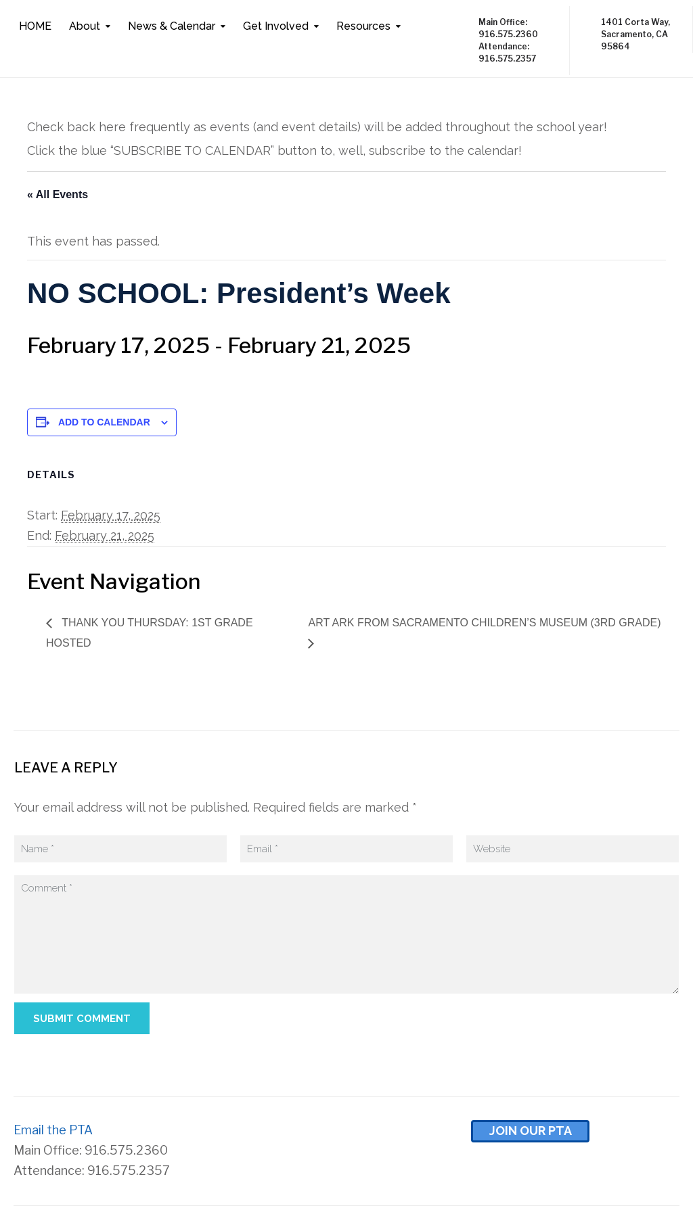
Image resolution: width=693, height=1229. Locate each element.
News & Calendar (171, 26)
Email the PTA (53, 1130)
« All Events (57, 194)
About (84, 26)
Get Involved (276, 26)
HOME (35, 26)
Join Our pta (530, 1130)
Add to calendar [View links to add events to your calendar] (104, 422)
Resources (363, 26)
